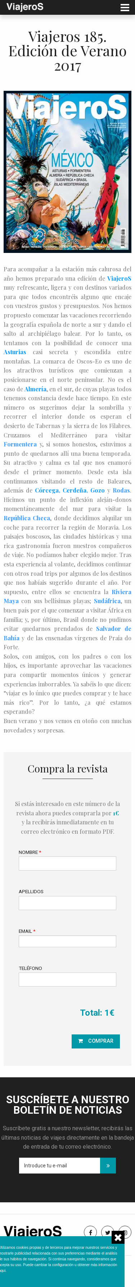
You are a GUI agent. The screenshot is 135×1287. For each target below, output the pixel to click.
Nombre (30, 852)
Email (27, 931)
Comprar (100, 1041)
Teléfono (30, 968)
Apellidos (31, 891)
